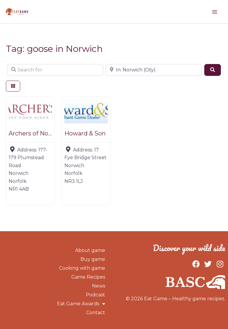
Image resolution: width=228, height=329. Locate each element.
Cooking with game (82, 268)
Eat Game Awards (81, 303)
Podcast (95, 295)
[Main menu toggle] (214, 11)
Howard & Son (85, 133)
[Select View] (13, 86)
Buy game (92, 259)
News (98, 286)
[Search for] (55, 70)
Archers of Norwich (37, 133)
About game (90, 250)
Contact (95, 312)
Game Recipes (88, 277)
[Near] (154, 70)
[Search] (212, 70)
